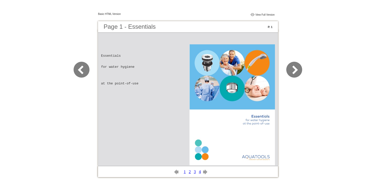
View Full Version (265, 14)
